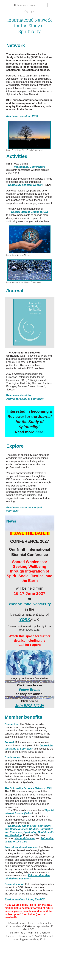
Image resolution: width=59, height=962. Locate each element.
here (39, 432)
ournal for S (26, 398)
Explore (15, 446)
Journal (14, 290)
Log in (31, 11)
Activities (16, 156)
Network (15, 45)
